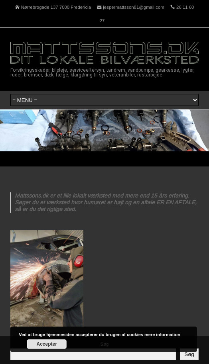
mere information (162, 334)
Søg (189, 354)
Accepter (47, 344)
